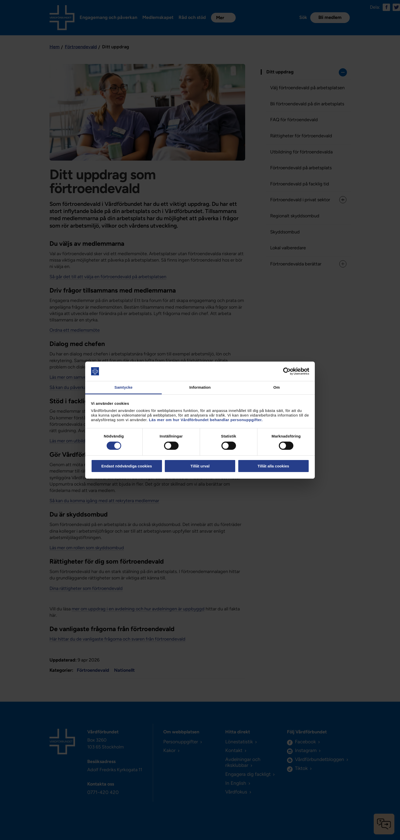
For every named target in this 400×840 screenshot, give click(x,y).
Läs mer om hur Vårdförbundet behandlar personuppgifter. (206, 420)
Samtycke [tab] (124, 387)
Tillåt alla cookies (273, 466)
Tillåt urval (200, 466)
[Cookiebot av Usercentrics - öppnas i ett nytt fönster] (287, 371)
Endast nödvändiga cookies (126, 466)
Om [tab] (276, 387)
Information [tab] (200, 387)
